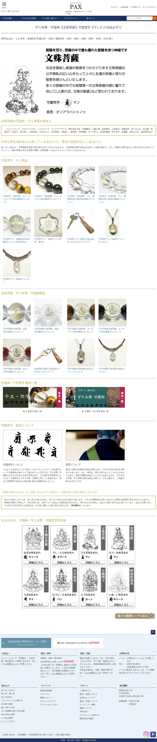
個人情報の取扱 (63, 735)
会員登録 (125, 7)
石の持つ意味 (7, 704)
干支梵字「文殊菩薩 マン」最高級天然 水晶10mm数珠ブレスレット (81, 199)
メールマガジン (150, 7)
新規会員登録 (46, 690)
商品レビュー (46, 697)
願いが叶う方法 (8, 707)
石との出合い (7, 697)
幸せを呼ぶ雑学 (8, 714)
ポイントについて (48, 701)
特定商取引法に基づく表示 (41, 735)
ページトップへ (153, 632)
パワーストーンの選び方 (12, 700)
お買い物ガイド (50, 18)
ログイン (115, 7)
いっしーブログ (8, 721)
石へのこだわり (8, 690)
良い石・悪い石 (8, 693)
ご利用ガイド (136, 7)
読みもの (5, 685)
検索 (155, 18)
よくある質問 (7, 718)
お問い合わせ (9, 735)
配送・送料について (88, 694)
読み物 (7, 18)
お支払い (5, 653)
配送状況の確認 (86, 718)
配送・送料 (46, 653)
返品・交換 (85, 653)
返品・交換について (88, 701)
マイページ (71, 18)
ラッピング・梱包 (87, 704)
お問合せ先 (124, 653)
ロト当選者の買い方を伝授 (13, 711)
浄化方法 (84, 711)
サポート (84, 685)
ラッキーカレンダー (49, 704)
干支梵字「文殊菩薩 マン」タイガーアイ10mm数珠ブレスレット (16, 199)
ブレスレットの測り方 (89, 715)
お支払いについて (87, 697)
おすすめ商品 (29, 18)
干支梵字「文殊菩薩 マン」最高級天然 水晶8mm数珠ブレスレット (112, 199)
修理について (85, 708)
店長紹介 (133, 704)
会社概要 (123, 685)
